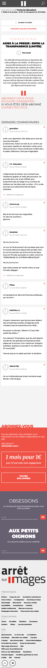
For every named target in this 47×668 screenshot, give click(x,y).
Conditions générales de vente (27, 655)
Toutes (3, 621)
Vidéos (12, 624)
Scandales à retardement (32, 597)
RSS (10, 657)
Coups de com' (14, 597)
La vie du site (19, 635)
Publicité (29, 605)
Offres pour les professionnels (11, 649)
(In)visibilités (5, 605)
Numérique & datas (34, 600)
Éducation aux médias (20, 637)
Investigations (19, 600)
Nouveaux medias (30, 603)
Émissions (22, 621)
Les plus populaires (25, 624)
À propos (33, 637)
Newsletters (27, 652)
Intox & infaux (6, 600)
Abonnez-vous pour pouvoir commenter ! (18, 100)
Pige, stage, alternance (9, 646)
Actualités (12, 621)
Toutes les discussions (28, 643)
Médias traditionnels (8, 608)
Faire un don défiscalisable (10, 652)
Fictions (4, 597)
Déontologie (5, 603)
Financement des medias (30, 611)
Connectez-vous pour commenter (24, 29)
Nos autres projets (16, 640)
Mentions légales (7, 655)
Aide (22, 646)
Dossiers (4, 624)
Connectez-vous (14, 107)
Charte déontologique (34, 640)
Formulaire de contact (9, 643)
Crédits (3, 657)
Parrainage (5, 637)
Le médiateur (32, 635)
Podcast (17, 657)
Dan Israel (26, 53)
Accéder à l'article (23, 23)
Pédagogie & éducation (9, 611)
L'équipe (4, 640)
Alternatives (17, 603)
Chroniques (33, 621)
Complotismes (18, 605)
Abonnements (6, 635)
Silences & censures (26, 608)
